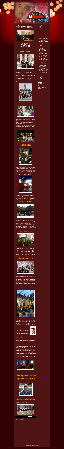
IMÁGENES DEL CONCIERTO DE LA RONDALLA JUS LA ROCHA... (43, 61)
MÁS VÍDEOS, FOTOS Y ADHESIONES (43, 69)
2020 (39, 26)
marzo (40, 76)
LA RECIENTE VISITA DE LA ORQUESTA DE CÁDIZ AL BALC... (43, 66)
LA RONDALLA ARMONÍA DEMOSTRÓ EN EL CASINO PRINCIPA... (43, 60)
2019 (39, 27)
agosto (40, 36)
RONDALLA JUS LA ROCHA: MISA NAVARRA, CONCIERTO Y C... (43, 53)
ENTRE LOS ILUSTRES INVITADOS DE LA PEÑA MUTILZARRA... (43, 68)
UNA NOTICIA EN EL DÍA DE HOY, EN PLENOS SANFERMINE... (43, 58)
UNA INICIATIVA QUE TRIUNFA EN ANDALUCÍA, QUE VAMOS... (43, 43)
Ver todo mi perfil (40, 88)
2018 (39, 28)
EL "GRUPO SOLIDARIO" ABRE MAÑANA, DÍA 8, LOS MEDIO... (43, 65)
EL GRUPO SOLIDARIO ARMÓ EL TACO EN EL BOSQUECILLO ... (43, 50)
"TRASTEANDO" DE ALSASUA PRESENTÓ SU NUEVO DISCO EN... (43, 55)
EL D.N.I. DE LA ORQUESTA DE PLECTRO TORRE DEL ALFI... (43, 40)
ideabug (32, 445)
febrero (40, 77)
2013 (39, 79)
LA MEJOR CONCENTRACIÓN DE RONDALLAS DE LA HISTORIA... (43, 72)
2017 (39, 29)
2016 (39, 30)
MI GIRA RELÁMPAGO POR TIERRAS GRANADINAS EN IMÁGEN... (43, 42)
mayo (40, 74)
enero (40, 78)
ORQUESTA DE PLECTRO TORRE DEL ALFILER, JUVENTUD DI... (43, 38)
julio (40, 37)
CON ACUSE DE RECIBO (42, 49)
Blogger (39, 445)
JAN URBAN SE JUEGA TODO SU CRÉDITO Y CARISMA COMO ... (43, 46)
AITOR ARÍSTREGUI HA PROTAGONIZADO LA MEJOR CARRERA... (43, 63)
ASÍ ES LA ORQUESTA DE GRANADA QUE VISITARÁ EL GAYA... (43, 48)
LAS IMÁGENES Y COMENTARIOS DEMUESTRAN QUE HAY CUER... (43, 70)
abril (40, 75)
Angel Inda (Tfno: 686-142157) (42, 85)
